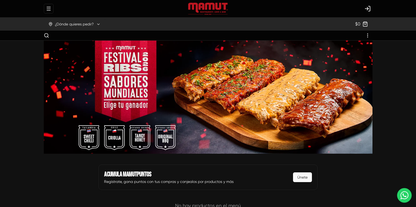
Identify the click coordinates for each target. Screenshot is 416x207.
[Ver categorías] (367, 35)
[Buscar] (46, 35)
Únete (302, 177)
